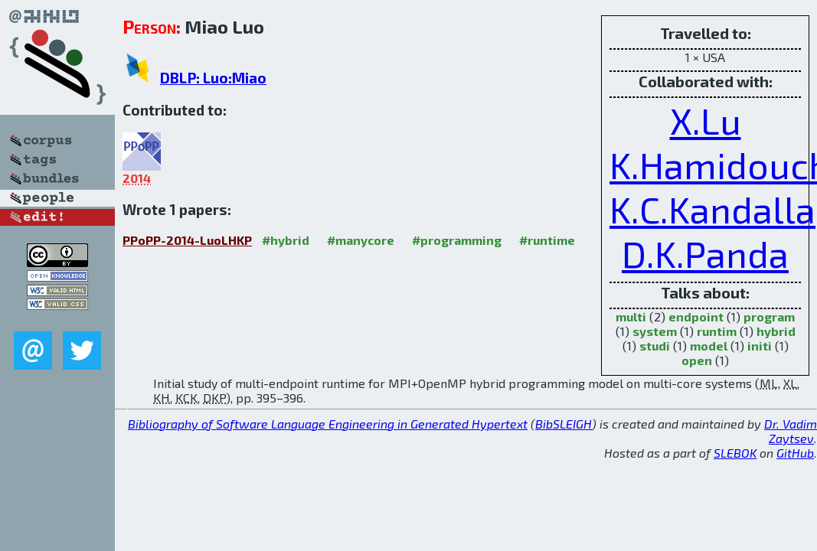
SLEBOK (735, 452)
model (708, 345)
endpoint (696, 316)
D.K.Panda (705, 253)
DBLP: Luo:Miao (213, 77)
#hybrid (285, 240)
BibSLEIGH (563, 423)
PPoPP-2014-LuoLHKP (187, 240)
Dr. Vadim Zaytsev (790, 430)
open (696, 360)
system (654, 331)
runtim (717, 331)
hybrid (776, 331)
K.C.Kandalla (712, 209)
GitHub (795, 452)
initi (759, 345)
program (769, 316)
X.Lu (705, 120)
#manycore (360, 240)
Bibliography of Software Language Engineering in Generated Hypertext (328, 423)
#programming (457, 240)
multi (631, 316)
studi (654, 345)
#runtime (547, 240)
